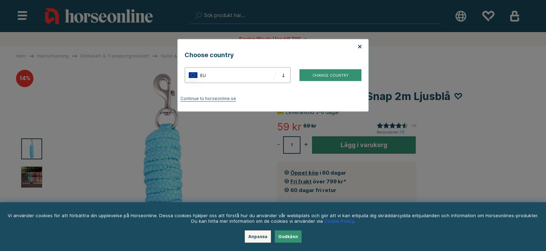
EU (203, 75)
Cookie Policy (339, 221)
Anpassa (257, 236)
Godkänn (288, 236)
